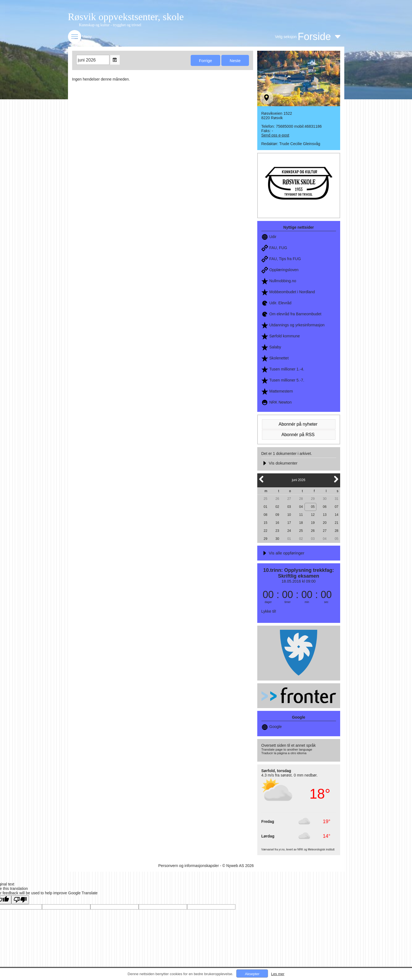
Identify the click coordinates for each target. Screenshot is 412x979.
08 (265, 515)
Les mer (277, 974)
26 (277, 499)
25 (265, 499)
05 (312, 507)
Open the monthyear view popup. (115, 60)
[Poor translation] (20, 899)
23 (277, 531)
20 (324, 523)
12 (312, 515)
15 (265, 523)
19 (312, 523)
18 (301, 523)
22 (265, 531)
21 (336, 523)
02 (277, 507)
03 (289, 507)
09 (277, 515)
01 (265, 507)
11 (301, 515)
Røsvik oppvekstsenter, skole (126, 16)
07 (336, 507)
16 (277, 523)
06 (324, 507)
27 (289, 499)
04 (301, 507)
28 (301, 499)
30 (324, 499)
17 (289, 523)
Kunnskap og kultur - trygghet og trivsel (110, 25)
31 (336, 499)
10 (289, 515)
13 (324, 515)
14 (336, 515)
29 (312, 499)
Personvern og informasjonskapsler (188, 865)
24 (289, 531)
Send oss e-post (275, 135)
